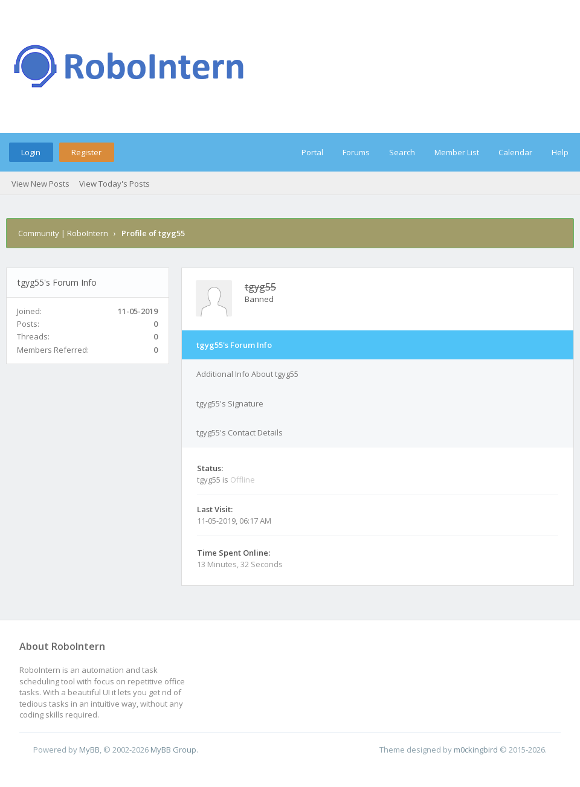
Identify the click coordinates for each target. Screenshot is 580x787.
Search (402, 152)
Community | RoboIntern (63, 233)
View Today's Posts (114, 183)
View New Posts (40, 183)
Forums (356, 152)
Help (560, 152)
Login (30, 152)
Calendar (515, 152)
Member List (456, 152)
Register (86, 152)
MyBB (89, 749)
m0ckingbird (476, 749)
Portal (312, 152)
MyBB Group (173, 749)
